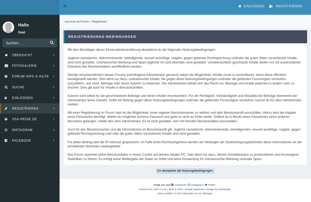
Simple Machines (194, 189)
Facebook (180, 184)
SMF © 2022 (176, 189)
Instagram (196, 184)
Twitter (211, 184)
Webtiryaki (224, 189)
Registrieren (285, 6)
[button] (65, 6)
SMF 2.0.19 (160, 189)
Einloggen (251, 6)
